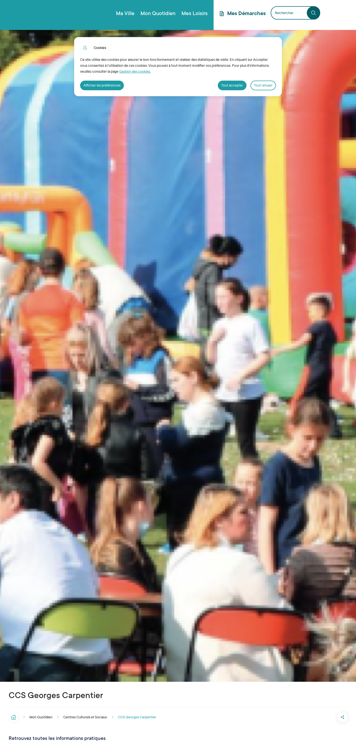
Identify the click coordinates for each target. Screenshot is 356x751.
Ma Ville (125, 13)
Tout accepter (232, 85)
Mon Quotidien (158, 13)
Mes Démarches (246, 13)
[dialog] (178, 66)
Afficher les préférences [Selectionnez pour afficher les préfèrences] (102, 85)
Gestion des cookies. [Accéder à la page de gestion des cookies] (135, 71)
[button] (323, 717)
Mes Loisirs (194, 13)
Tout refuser (263, 85)
